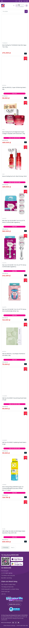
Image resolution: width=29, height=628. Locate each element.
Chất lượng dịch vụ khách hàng (10, 589)
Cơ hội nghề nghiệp (6, 573)
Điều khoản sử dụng (9, 625)
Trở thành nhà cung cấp (8, 575)
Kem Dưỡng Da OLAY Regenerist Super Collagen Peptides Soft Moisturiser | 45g (13, 132)
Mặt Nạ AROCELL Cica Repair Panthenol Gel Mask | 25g (13, 354)
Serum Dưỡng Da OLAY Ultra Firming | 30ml (14, 176)
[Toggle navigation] (26, 5)
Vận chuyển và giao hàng (8, 584)
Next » (13, 547)
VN (27, 1)
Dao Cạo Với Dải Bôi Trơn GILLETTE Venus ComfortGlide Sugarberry (14, 265)
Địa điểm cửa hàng (6, 578)
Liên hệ (3, 594)
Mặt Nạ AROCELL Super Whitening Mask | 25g (14, 88)
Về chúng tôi (4, 570)
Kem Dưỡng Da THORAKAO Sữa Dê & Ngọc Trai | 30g (14, 46)
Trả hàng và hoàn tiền (7, 587)
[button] (19, 5)
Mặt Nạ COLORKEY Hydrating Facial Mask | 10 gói (14, 443)
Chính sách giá (5, 591)
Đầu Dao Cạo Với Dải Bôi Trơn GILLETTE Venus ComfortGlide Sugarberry (13, 221)
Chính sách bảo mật (22, 625)
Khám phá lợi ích (14, 604)
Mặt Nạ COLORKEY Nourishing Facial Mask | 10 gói (14, 398)
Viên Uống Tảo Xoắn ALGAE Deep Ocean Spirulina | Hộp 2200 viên (13, 531)
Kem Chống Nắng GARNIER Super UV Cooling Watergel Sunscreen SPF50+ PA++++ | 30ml (12, 488)
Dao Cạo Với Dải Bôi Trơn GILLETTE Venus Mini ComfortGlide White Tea (14, 310)
